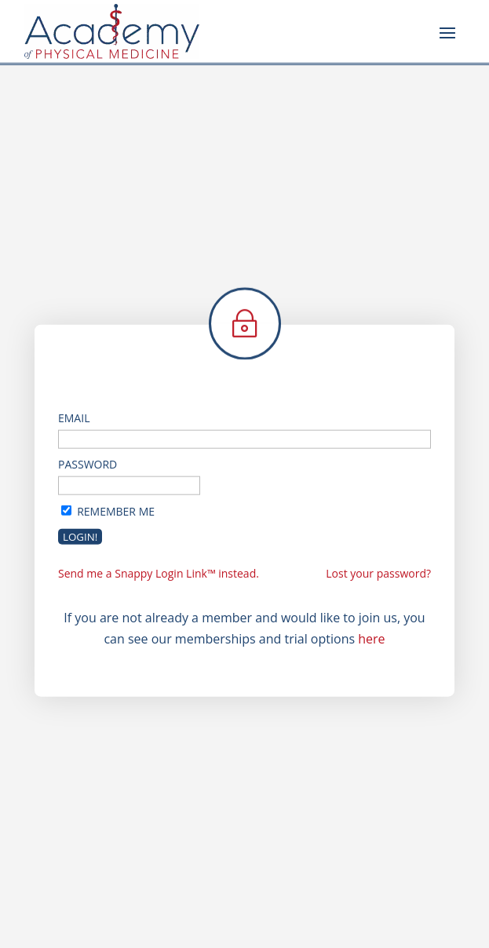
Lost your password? (378, 573)
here (371, 638)
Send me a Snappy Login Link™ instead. (158, 573)
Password (87, 464)
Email (73, 417)
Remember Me (116, 510)
